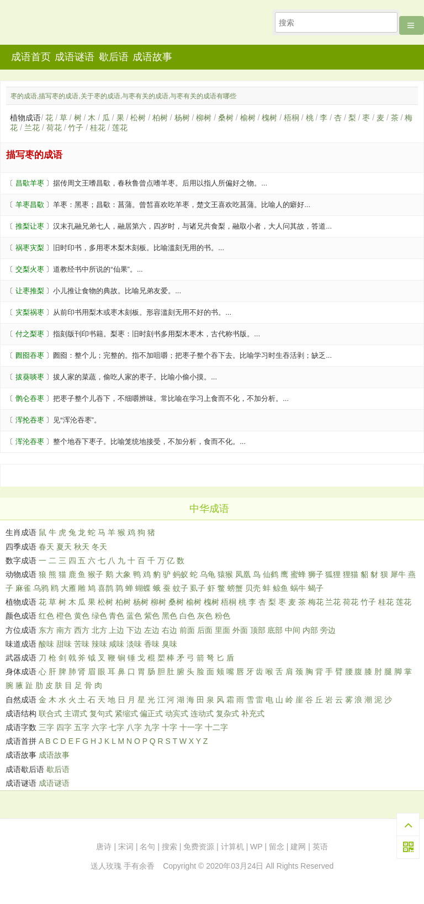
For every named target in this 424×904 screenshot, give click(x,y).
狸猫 (350, 574)
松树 (138, 117)
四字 (64, 727)
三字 (46, 727)
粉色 (222, 615)
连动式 (202, 713)
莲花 (120, 127)
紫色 (152, 615)
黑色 (169, 615)
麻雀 (23, 588)
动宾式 (176, 713)
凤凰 (243, 574)
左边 (152, 630)
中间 (292, 630)
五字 (81, 727)
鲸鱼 (280, 588)
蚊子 (180, 588)
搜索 (169, 846)
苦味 (81, 643)
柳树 (203, 117)
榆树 (248, 117)
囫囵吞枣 (29, 355)
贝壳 (253, 588)
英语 (320, 846)
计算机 (232, 846)
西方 (81, 630)
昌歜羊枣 (29, 183)
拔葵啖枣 (29, 377)
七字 (116, 727)
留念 (276, 846)
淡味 (134, 643)
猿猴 (225, 574)
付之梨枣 (29, 334)
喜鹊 (105, 588)
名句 (147, 846)
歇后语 (114, 56)
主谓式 (75, 713)
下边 (134, 630)
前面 (187, 630)
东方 (46, 630)
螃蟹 (235, 588)
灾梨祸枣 (29, 312)
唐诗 (104, 846)
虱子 (197, 588)
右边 (169, 630)
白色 (187, 615)
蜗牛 (298, 588)
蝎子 (316, 588)
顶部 (258, 630)
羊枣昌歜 (29, 204)
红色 (46, 615)
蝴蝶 (143, 588)
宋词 (126, 846)
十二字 (216, 727)
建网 (298, 846)
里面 (222, 630)
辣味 (99, 643)
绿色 (99, 615)
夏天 (64, 546)
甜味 (64, 643)
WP (256, 846)
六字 (99, 727)
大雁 (68, 588)
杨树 (182, 117)
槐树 (269, 117)
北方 (99, 630)
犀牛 (398, 574)
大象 (123, 574)
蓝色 (134, 615)
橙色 (64, 615)
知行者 (71, 25)
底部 (275, 630)
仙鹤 (270, 574)
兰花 (32, 127)
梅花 (316, 602)
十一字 (191, 727)
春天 (46, 546)
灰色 (205, 615)
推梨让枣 (29, 226)
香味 (152, 643)
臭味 (169, 643)
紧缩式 (126, 713)
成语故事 (152, 56)
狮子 (316, 574)
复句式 (101, 713)
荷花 (54, 127)
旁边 (328, 630)
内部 (310, 630)
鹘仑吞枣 (29, 398)
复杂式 (227, 713)
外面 (240, 630)
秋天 (81, 546)
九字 (152, 727)
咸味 (116, 643)
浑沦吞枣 (29, 441)
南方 (64, 630)
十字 (169, 727)
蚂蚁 (180, 574)
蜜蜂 (298, 574)
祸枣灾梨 (29, 248)
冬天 (99, 546)
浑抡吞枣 (29, 420)
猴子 (95, 574)
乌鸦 (41, 588)
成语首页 (31, 56)
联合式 (50, 713)
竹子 (75, 127)
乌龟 (207, 574)
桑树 (226, 117)
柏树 (160, 117)
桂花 (97, 127)
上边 (116, 630)
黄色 (81, 615)
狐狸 (333, 574)
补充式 (252, 713)
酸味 (46, 643)
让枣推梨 (29, 291)
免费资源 (198, 846)
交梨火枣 (29, 269)
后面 (205, 630)
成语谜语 (74, 56)
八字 (134, 727)
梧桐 (291, 117)
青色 (116, 615)
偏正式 (151, 713)
